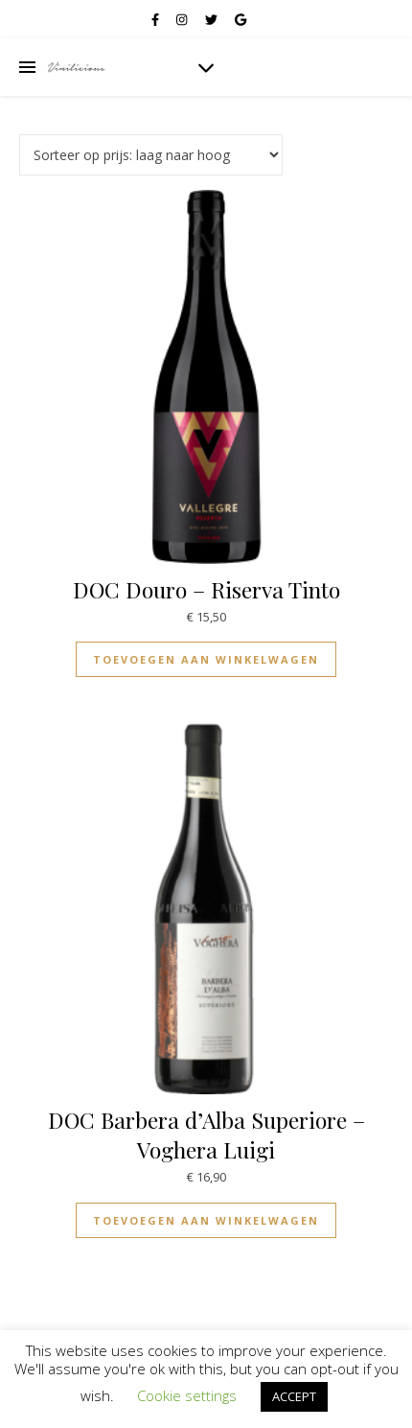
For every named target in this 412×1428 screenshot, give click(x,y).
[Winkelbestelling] (151, 155)
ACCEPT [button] (294, 1396)
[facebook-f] (156, 19)
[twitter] (212, 19)
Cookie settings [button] (187, 1395)
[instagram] (183, 19)
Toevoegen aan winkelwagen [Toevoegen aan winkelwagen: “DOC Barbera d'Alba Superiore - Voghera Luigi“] (206, 1220)
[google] (240, 19)
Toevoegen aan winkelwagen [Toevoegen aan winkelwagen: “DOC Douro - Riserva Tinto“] (206, 659)
